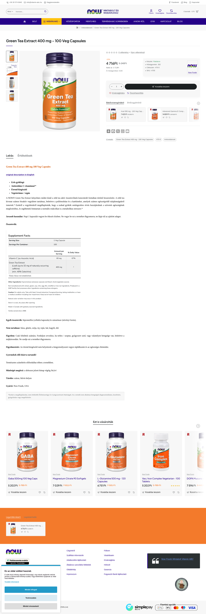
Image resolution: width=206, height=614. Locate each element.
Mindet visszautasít (31, 606)
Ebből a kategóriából (115, 102)
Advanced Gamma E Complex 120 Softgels (174, 111)
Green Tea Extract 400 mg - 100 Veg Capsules (134, 139)
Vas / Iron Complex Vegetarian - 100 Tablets (161, 480)
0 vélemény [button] (124, 52)
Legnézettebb (30, 517)
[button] (161, 87)
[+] (121, 86)
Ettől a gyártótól (134, 102)
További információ (12, 582)
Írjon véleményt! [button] (138, 52)
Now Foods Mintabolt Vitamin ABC (177, 559)
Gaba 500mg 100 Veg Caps (22, 478)
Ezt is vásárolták (103, 421)
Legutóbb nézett (13, 517)
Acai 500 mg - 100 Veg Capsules (132, 111)
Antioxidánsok (86, 28)
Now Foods (12, 474)
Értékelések (25, 155)
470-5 (158, 139)
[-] (111, 86)
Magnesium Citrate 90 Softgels (69, 478)
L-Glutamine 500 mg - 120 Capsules (111, 480)
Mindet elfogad (31, 590)
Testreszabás (30, 598)
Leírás (9, 155)
